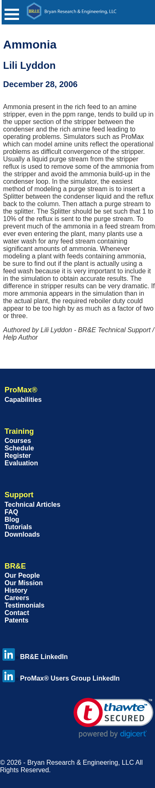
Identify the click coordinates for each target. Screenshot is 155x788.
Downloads (22, 534)
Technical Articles (32, 504)
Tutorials (18, 526)
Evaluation (21, 463)
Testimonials (25, 605)
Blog (12, 519)
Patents (17, 620)
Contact (17, 612)
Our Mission (24, 582)
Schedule (19, 448)
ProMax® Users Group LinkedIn (60, 678)
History (16, 590)
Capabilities (23, 399)
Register (18, 455)
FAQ (11, 512)
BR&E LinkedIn (35, 656)
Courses (18, 440)
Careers (17, 597)
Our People (22, 575)
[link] (113, 718)
